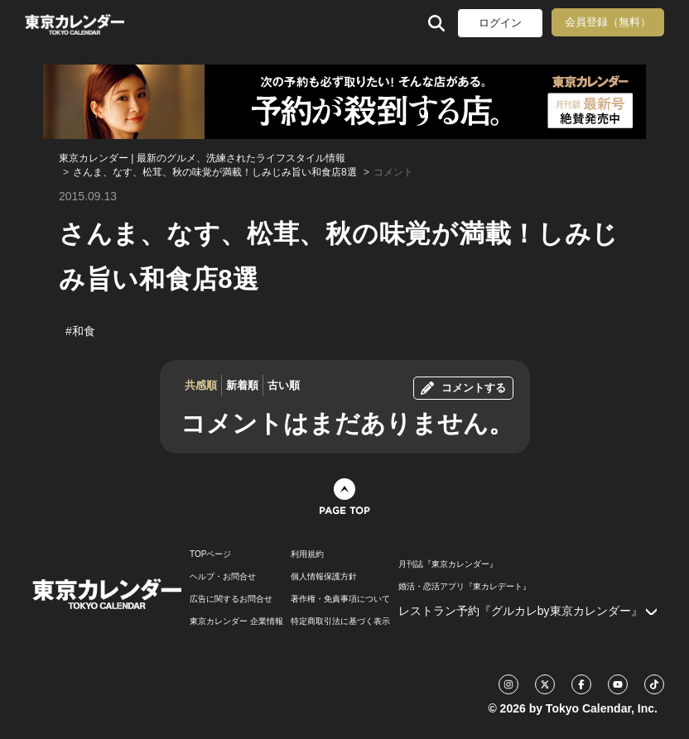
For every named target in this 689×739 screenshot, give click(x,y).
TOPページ (210, 554)
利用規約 (307, 554)
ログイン (500, 23)
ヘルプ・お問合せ (223, 577)
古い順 (283, 385)
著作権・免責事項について (340, 599)
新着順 (242, 385)
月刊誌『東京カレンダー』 (448, 564)
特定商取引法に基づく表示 (340, 621)
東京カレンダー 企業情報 (236, 621)
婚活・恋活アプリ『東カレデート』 (464, 587)
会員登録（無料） (608, 22)
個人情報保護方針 (324, 577)
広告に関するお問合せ (231, 599)
